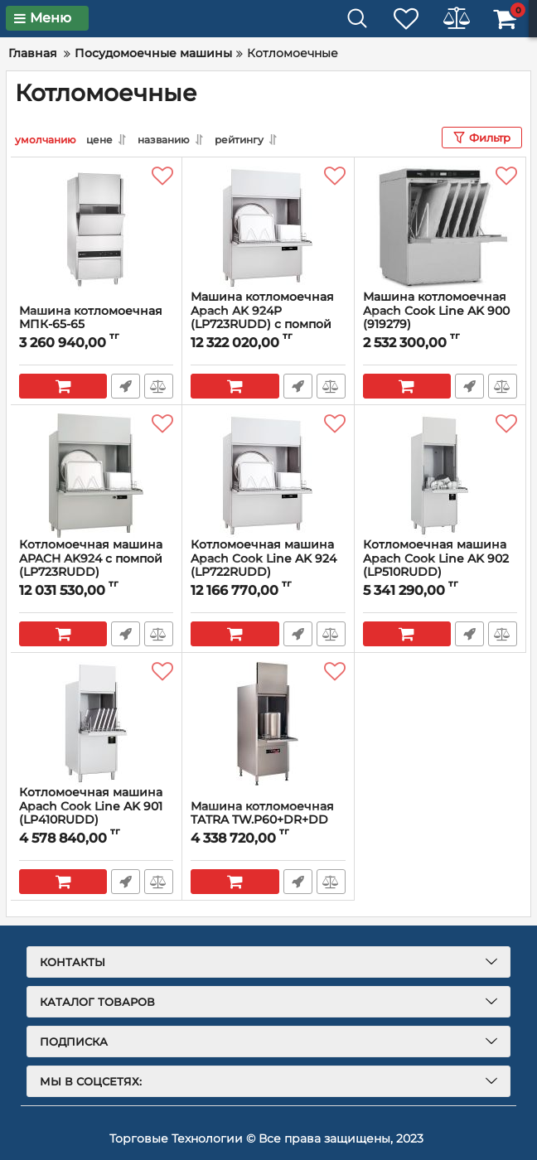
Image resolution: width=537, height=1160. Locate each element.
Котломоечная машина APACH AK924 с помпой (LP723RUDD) (90, 558)
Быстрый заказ (125, 386)
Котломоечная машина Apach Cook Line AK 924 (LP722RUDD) (263, 558)
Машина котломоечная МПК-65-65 (90, 317)
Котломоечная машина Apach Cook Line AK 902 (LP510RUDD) (436, 558)
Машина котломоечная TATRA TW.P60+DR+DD (262, 813)
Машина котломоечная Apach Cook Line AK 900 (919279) (436, 310)
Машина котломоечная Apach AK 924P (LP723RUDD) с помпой (262, 310)
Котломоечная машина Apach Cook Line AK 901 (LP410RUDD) (90, 806)
